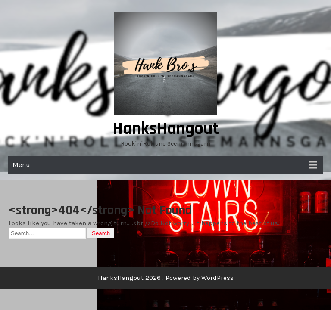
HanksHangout (165, 129)
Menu (21, 165)
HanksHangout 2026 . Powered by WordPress (166, 278)
